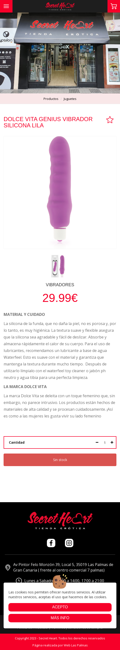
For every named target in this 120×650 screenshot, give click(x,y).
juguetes (70, 99)
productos (51, 99)
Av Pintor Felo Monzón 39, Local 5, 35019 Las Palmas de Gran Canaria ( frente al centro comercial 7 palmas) (59, 567)
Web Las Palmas (76, 645)
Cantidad (17, 442)
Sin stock (60, 459)
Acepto (60, 607)
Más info (60, 618)
